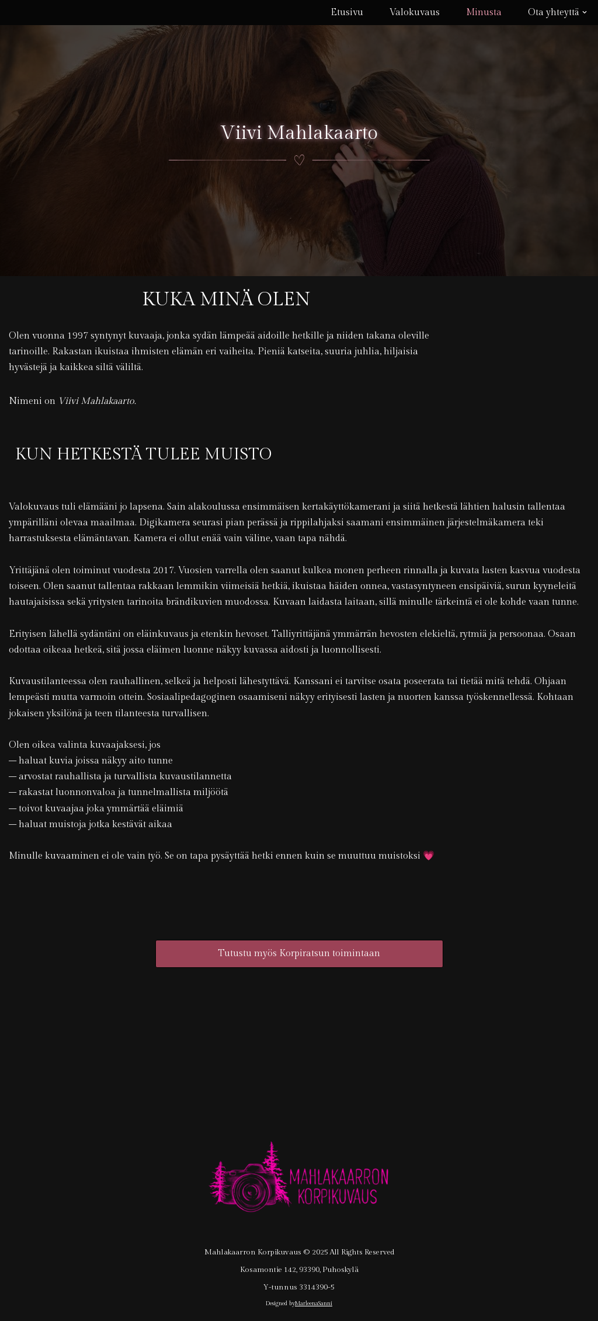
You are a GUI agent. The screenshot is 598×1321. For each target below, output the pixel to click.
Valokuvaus (415, 12)
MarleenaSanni (313, 1303)
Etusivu (347, 12)
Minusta (484, 12)
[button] (584, 12)
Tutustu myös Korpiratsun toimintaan (299, 953)
